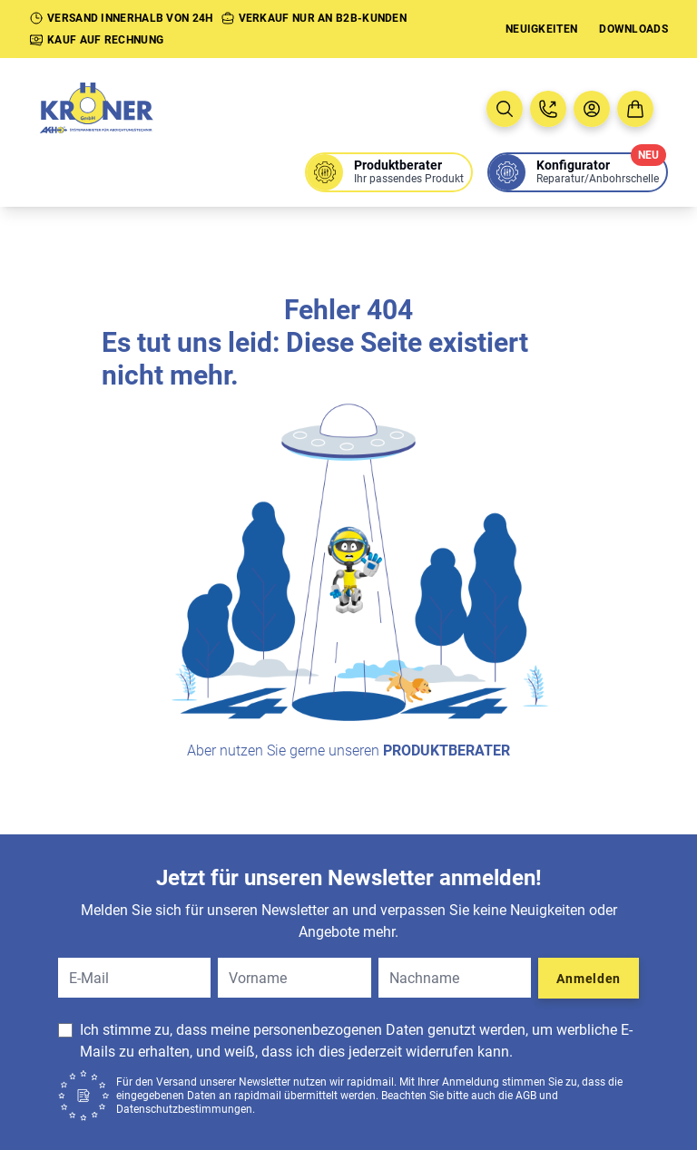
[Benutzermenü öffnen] (592, 109)
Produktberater (446, 750)
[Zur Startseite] (116, 109)
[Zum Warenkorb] (635, 109)
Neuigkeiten (541, 29)
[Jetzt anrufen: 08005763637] (548, 109)
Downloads (633, 29)
